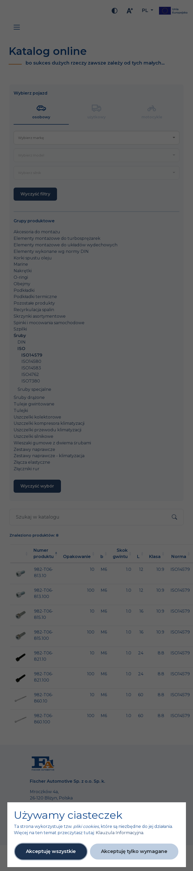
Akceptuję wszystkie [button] (51, 851)
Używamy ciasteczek (68, 815)
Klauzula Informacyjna (119, 832)
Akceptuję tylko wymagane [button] (134, 851)
